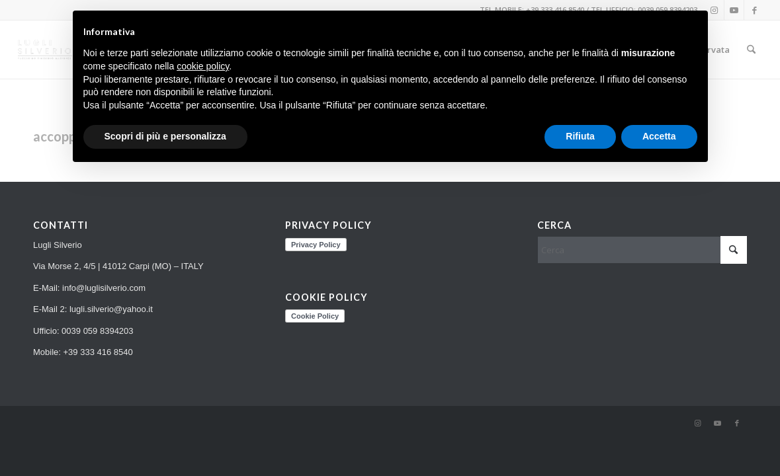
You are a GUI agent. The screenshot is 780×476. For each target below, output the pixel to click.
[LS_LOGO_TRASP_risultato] (45, 49)
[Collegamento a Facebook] (754, 10)
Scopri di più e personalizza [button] (165, 136)
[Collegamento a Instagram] (697, 423)
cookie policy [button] (203, 66)
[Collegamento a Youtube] (734, 10)
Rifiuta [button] (580, 136)
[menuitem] (751, 49)
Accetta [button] (659, 136)
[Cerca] (751, 49)
